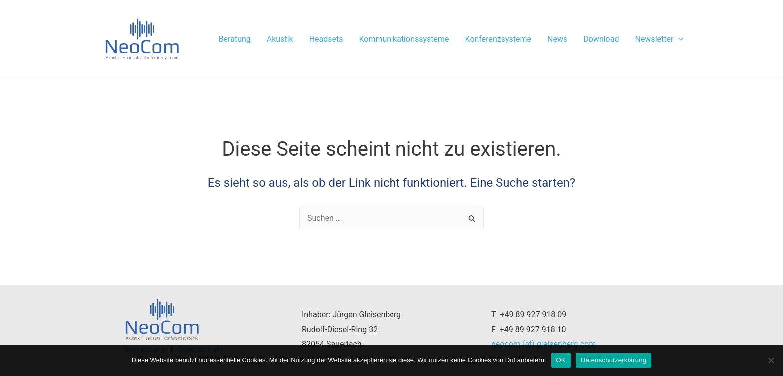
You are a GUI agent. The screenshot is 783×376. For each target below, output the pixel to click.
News (557, 39)
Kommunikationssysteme (404, 39)
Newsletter (659, 40)
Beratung (235, 39)
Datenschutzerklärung (613, 360)
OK (561, 360)
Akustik (280, 39)
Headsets (326, 39)
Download (601, 39)
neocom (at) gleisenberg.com (543, 344)
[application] (678, 40)
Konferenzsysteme (498, 39)
